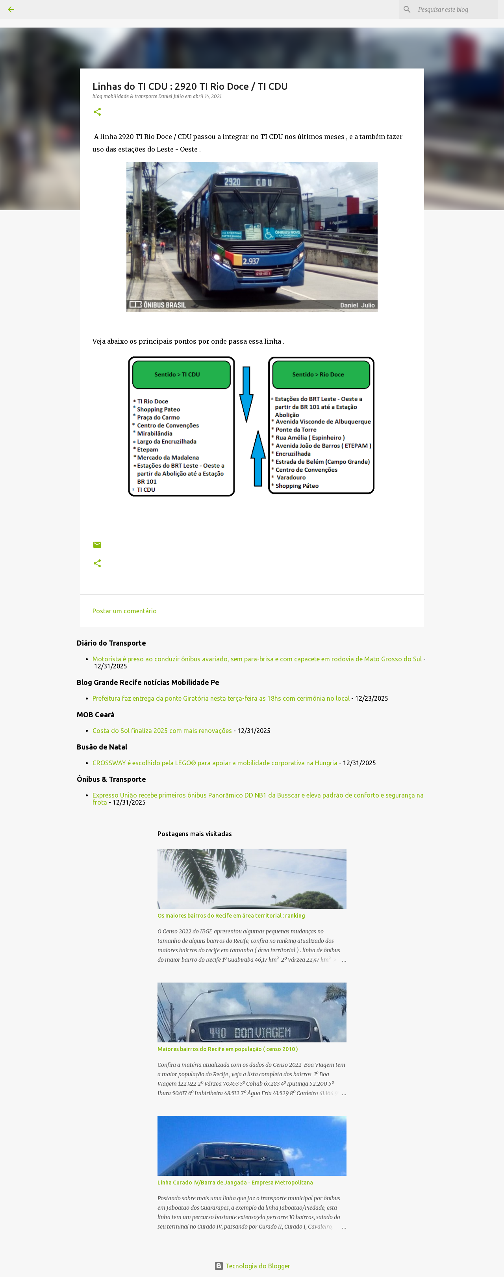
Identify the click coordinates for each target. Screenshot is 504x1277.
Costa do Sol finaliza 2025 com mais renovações (162, 730)
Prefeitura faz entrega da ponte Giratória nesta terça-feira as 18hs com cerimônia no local (221, 698)
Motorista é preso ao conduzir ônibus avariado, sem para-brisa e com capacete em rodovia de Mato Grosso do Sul (257, 659)
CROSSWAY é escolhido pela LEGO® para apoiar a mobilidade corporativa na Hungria (215, 762)
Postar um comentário (125, 610)
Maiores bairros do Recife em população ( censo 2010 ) (228, 1049)
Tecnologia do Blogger (252, 1266)
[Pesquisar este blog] (456, 9)
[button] (97, 112)
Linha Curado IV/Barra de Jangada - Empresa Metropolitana (235, 1182)
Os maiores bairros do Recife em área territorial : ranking (231, 915)
